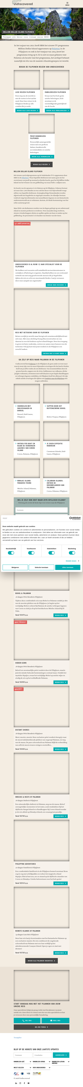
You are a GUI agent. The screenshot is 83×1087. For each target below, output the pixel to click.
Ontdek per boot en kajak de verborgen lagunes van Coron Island (25, 447)
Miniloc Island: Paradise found (23, 482)
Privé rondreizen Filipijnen (38, 137)
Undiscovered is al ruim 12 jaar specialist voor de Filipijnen (38, 266)
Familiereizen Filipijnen (55, 92)
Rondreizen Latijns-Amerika (60, 1062)
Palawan (56, 48)
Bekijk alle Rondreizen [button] (42, 157)
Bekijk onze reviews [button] (56, 285)
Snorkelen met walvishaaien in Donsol (23, 408)
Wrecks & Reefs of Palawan (27, 797)
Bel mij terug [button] (41, 1027)
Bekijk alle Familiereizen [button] (57, 110)
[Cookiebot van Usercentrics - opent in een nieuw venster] (70, 518)
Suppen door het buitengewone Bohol (55, 407)
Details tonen (71, 561)
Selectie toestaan (41, 567)
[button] (27, 1020)
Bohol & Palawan (23, 593)
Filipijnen (25, 178)
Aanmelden (61, 1055)
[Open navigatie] (67, 4)
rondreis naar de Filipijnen (54, 378)
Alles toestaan (67, 567)
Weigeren (15, 567)
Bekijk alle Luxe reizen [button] (27, 110)
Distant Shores (22, 730)
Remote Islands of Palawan (27, 931)
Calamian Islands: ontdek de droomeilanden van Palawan (54, 484)
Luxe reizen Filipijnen (25, 92)
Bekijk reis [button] (60, 615)
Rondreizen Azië (22, 1061)
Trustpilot (17, 1038)
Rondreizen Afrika (41, 1061)
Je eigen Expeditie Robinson (54, 445)
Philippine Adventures (25, 864)
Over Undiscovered (41, 1067)
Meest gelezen (22, 1067)
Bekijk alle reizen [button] (41, 164)
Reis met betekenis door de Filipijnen (32, 332)
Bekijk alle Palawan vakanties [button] (41, 961)
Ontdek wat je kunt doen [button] (54, 353)
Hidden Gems (21, 663)
